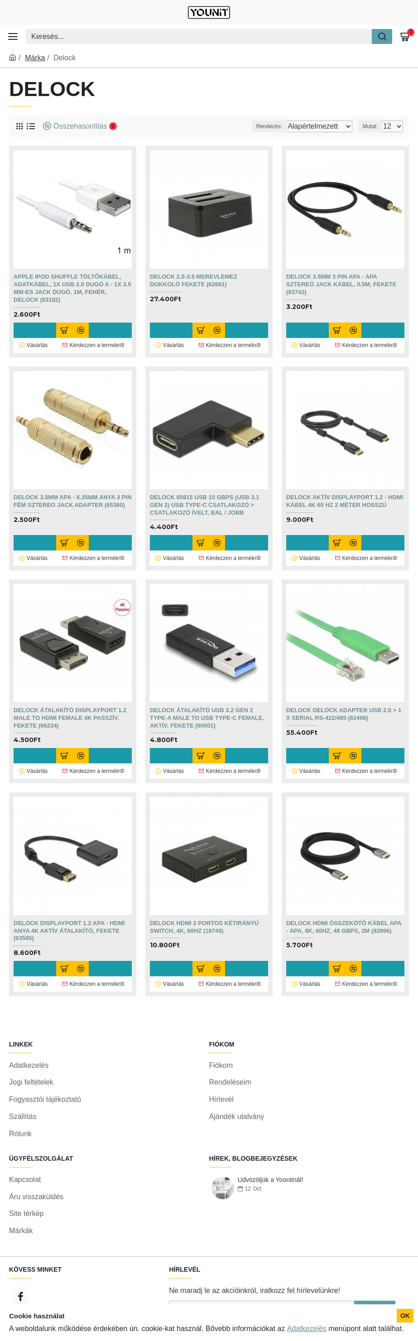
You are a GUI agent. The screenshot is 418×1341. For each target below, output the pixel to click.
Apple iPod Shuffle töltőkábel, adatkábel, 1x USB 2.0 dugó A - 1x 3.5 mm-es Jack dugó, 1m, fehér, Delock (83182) (72, 288)
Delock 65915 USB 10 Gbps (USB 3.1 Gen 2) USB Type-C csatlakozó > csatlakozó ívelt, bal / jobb (204, 503)
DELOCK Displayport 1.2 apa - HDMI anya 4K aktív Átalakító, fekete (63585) (69, 923)
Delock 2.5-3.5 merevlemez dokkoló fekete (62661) (193, 280)
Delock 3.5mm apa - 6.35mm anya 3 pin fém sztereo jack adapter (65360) (72, 499)
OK (405, 1315)
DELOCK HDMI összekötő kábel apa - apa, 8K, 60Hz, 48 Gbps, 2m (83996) (343, 919)
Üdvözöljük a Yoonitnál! (270, 1195)
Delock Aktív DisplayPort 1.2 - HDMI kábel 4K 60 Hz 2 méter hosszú (344, 499)
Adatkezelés (307, 1328)
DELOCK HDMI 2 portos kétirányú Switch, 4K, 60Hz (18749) (204, 919)
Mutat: (370, 126)
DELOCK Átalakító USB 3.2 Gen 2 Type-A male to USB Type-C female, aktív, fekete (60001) (207, 713)
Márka (35, 58)
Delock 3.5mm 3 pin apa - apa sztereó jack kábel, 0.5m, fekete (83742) (341, 284)
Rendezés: (253, 126)
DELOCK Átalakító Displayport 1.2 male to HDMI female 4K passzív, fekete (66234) (70, 713)
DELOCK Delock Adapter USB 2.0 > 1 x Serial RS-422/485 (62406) (343, 709)
